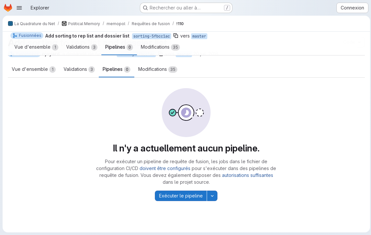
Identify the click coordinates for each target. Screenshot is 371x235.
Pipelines (116, 69)
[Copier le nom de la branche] (160, 54)
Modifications (157, 69)
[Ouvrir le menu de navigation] (19, 8)
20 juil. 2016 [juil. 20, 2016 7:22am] (205, 53)
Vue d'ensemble (34, 69)
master (184, 54)
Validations (79, 69)
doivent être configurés (164, 168)
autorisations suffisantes (247, 175)
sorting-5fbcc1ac (136, 54)
